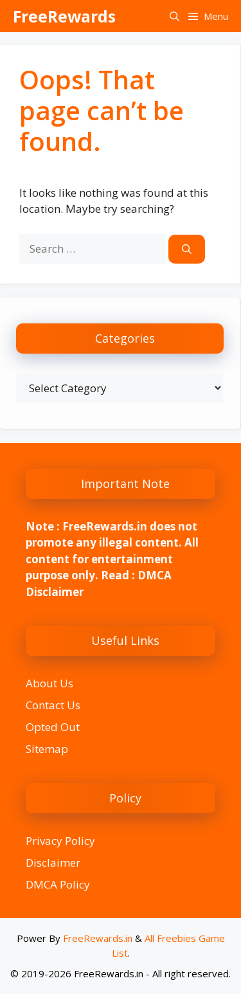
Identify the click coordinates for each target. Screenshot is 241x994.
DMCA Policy (58, 884)
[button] (174, 16)
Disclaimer (53, 862)
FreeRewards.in (97, 938)
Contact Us (53, 705)
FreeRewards (64, 16)
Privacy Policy (60, 840)
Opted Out (53, 726)
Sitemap (47, 748)
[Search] (186, 249)
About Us (49, 683)
